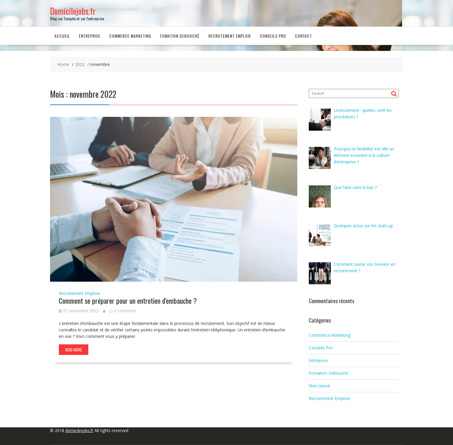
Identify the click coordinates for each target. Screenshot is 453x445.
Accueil (62, 36)
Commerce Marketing (130, 36)
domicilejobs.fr (79, 430)
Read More (73, 350)
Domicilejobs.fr (73, 11)
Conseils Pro (273, 36)
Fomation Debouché (180, 36)
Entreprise (89, 36)
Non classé (319, 385)
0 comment (125, 310)
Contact (303, 36)
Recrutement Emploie (229, 36)
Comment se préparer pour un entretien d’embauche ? (128, 300)
